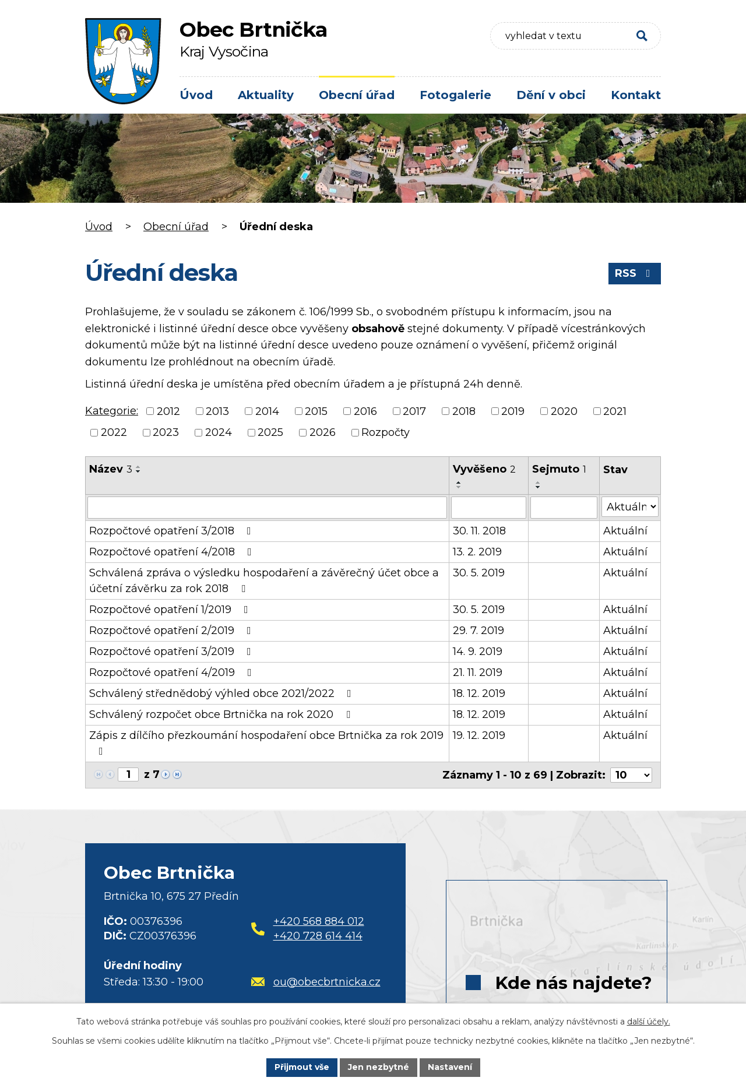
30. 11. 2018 (479, 530)
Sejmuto (559, 469)
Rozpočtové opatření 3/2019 (172, 651)
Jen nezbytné (378, 1067)
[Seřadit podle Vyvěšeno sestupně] (459, 487)
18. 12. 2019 (479, 693)
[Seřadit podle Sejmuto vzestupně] (538, 482)
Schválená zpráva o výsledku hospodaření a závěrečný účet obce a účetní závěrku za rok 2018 (264, 580)
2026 (322, 432)
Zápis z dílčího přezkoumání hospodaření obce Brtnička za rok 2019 (266, 742)
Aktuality (266, 95)
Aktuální (625, 530)
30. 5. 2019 (479, 572)
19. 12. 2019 (479, 735)
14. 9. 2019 (477, 651)
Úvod (196, 95)
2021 (615, 410)
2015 (316, 410)
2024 (218, 432)
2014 (267, 410)
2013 (217, 410)
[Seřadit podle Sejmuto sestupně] (538, 487)
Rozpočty (385, 432)
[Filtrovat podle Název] (267, 508)
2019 (513, 410)
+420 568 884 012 (318, 921)
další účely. (648, 1021)
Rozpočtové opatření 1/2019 (171, 609)
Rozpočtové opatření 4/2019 (172, 672)
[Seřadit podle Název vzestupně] (138, 466)
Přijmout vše (302, 1067)
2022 (114, 432)
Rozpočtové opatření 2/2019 (172, 630)
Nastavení (450, 1067)
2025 (270, 432)
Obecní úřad (357, 95)
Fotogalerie (455, 95)
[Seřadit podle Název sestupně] (138, 471)
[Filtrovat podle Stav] (630, 507)
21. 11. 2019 (477, 672)
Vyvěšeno (484, 469)
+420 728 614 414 (318, 935)
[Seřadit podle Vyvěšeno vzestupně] (459, 482)
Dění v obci (551, 95)
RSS (635, 273)
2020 (564, 410)
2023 (166, 432)
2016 (365, 410)
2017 (414, 410)
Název (110, 469)
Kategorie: (111, 410)
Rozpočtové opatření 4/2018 (172, 551)
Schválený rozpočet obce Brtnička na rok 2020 (222, 714)
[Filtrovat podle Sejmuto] (563, 508)
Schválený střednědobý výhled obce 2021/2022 (222, 693)
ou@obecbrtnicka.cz (316, 982)
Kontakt (636, 95)
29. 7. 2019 (478, 630)
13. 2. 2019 (477, 551)
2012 (168, 410)
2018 (464, 410)
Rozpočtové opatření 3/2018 (172, 530)
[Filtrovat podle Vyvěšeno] (488, 508)
